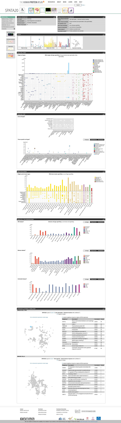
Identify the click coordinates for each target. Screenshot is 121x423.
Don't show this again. (93, 421)
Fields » (83, 5)
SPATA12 (64, 331)
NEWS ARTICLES (24, 410)
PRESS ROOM (23, 412)
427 (57, 314)
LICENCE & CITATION (61, 412)
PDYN (63, 329)
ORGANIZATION (42, 412)
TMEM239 (64, 326)
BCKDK (64, 388)
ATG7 (63, 373)
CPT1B (64, 335)
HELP (80, 2)
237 (57, 360)
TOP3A (64, 377)
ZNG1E (64, 372)
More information (84, 421)
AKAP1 (64, 336)
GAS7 (63, 392)
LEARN (70, 2)
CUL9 (63, 324)
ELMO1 (64, 381)
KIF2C (63, 345)
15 (62, 317)
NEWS (64, 2)
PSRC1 (64, 384)
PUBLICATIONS (42, 414)
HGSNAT (64, 370)
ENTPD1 (64, 382)
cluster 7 (52, 358)
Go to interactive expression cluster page (39, 317)
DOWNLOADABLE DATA (62, 410)
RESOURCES (51, 2)
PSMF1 (64, 327)
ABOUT (59, 2)
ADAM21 (64, 333)
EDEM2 (64, 367)
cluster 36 (53, 312)
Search (78, 5)
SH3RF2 (64, 338)
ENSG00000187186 (66, 344)
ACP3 (63, 390)
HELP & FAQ (59, 414)
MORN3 (64, 340)
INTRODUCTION (42, 410)
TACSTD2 (64, 375)
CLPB (63, 348)
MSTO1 (64, 321)
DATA (75, 2)
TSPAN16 (64, 342)
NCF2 (63, 386)
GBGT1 (64, 394)
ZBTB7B (64, 379)
